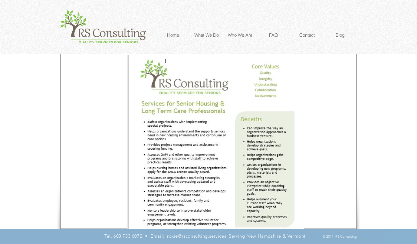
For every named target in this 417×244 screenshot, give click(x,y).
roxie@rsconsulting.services (196, 236)
